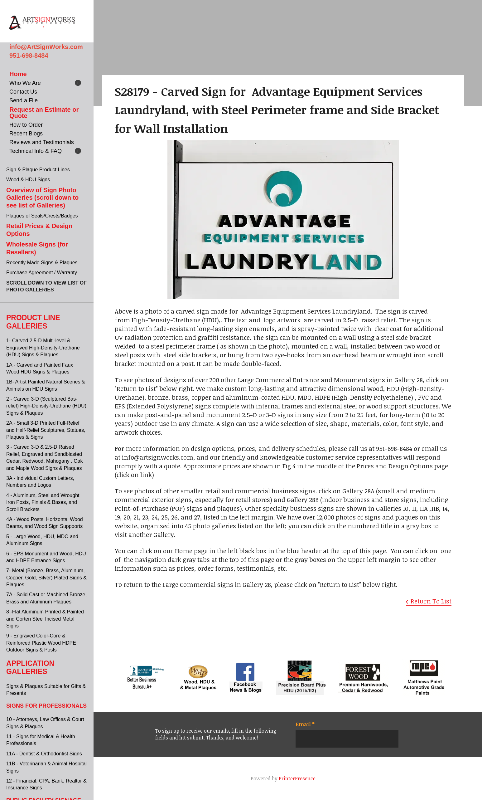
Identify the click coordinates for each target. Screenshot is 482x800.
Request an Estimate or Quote (44, 112)
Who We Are (25, 83)
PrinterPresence (297, 778)
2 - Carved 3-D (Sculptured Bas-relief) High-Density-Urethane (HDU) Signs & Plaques (46, 406)
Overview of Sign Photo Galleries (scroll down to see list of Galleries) (42, 198)
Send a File (23, 100)
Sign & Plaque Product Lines (38, 169)
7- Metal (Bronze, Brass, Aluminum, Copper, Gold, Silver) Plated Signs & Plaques (46, 577)
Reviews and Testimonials (41, 142)
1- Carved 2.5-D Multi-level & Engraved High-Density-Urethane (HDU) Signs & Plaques (43, 347)
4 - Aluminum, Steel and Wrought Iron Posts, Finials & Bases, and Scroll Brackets (43, 502)
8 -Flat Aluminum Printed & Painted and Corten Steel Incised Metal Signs (45, 618)
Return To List (431, 601)
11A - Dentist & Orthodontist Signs (44, 753)
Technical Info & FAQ (35, 151)
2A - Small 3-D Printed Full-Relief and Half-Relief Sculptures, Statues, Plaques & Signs (45, 430)
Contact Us (23, 92)
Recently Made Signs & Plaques (42, 262)
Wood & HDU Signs (28, 179)
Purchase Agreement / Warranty (41, 272)
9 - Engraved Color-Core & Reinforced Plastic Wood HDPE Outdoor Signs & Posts (41, 642)
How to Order (26, 125)
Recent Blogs (26, 133)
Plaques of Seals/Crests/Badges (42, 215)
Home (18, 74)
